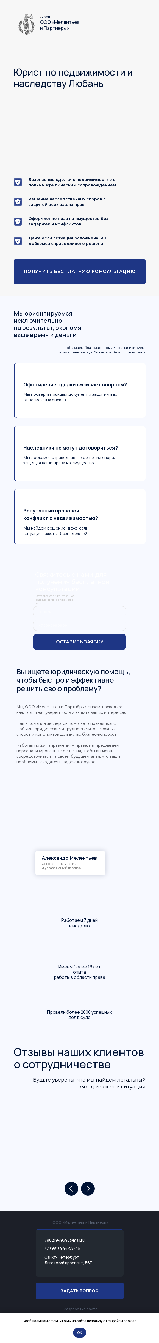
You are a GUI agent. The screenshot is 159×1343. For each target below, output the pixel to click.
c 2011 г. (47, 17)
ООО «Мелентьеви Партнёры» (59, 25)
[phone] (79, 625)
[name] (79, 611)
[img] (26, 24)
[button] (80, 271)
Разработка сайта (80, 1308)
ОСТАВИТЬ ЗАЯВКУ (79, 642)
